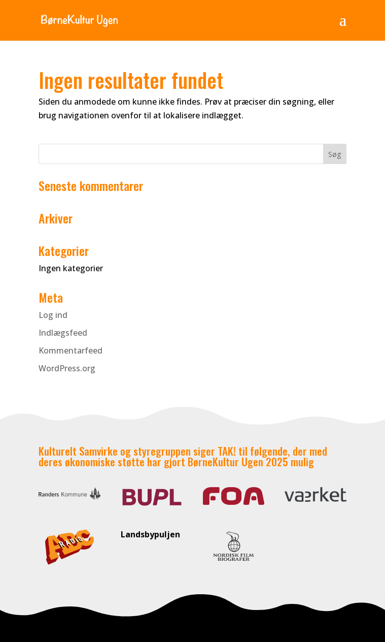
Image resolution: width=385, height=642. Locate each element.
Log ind (53, 314)
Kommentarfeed (70, 350)
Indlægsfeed (63, 332)
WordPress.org (67, 368)
